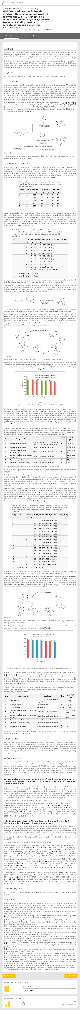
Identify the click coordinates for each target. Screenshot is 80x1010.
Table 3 (22, 413)
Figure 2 (47, 628)
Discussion (24, 36)
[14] (15, 675)
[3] (19, 93)
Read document (11, 36)
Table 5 (25, 677)
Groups (20, 2)
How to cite (30, 30)
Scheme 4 (51, 583)
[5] (38, 99)
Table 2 (57, 215)
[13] (9, 675)
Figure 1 (41, 369)
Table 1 (52, 177)
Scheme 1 (30, 111)
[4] (17, 95)
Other (31, 990)
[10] (74, 103)
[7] (63, 103)
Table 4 (39, 492)
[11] (27, 314)
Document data (44, 30)
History (33, 36)
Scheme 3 (7, 316)
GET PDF (9, 976)
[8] (66, 103)
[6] (43, 99)
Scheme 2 (33, 289)
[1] (67, 85)
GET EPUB (71, 976)
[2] (16, 89)
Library (11, 2)
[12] (5, 675)
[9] (69, 103)
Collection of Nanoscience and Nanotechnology (21, 9)
